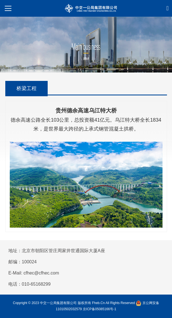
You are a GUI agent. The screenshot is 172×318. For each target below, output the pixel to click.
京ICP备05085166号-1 (99, 309)
